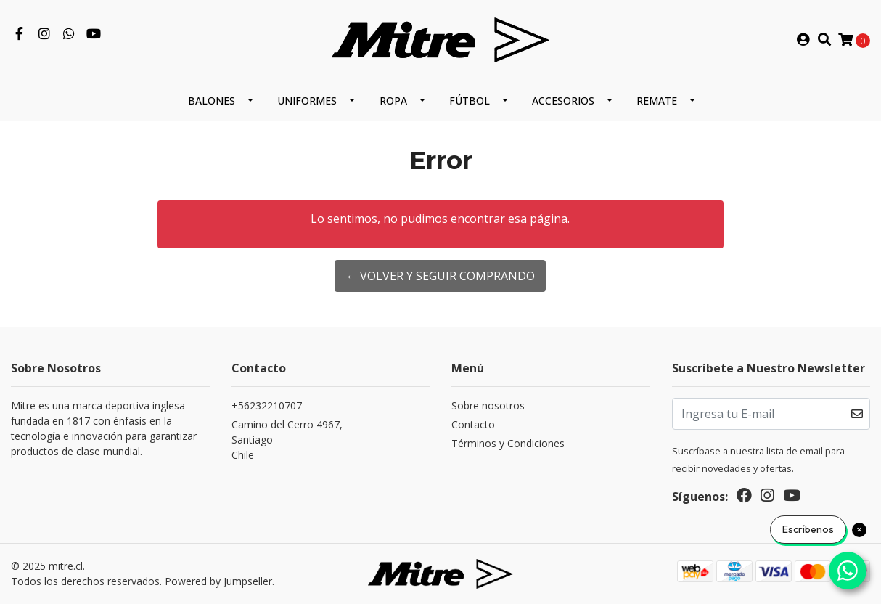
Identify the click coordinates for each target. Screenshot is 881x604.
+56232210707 (266, 405)
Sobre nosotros (488, 405)
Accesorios (563, 100)
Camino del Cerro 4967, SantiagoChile (287, 439)
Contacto (473, 424)
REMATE (656, 100)
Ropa (393, 100)
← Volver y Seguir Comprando (440, 276)
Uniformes (307, 100)
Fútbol (469, 100)
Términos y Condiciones (508, 443)
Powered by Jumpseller (218, 581)
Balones (211, 100)
